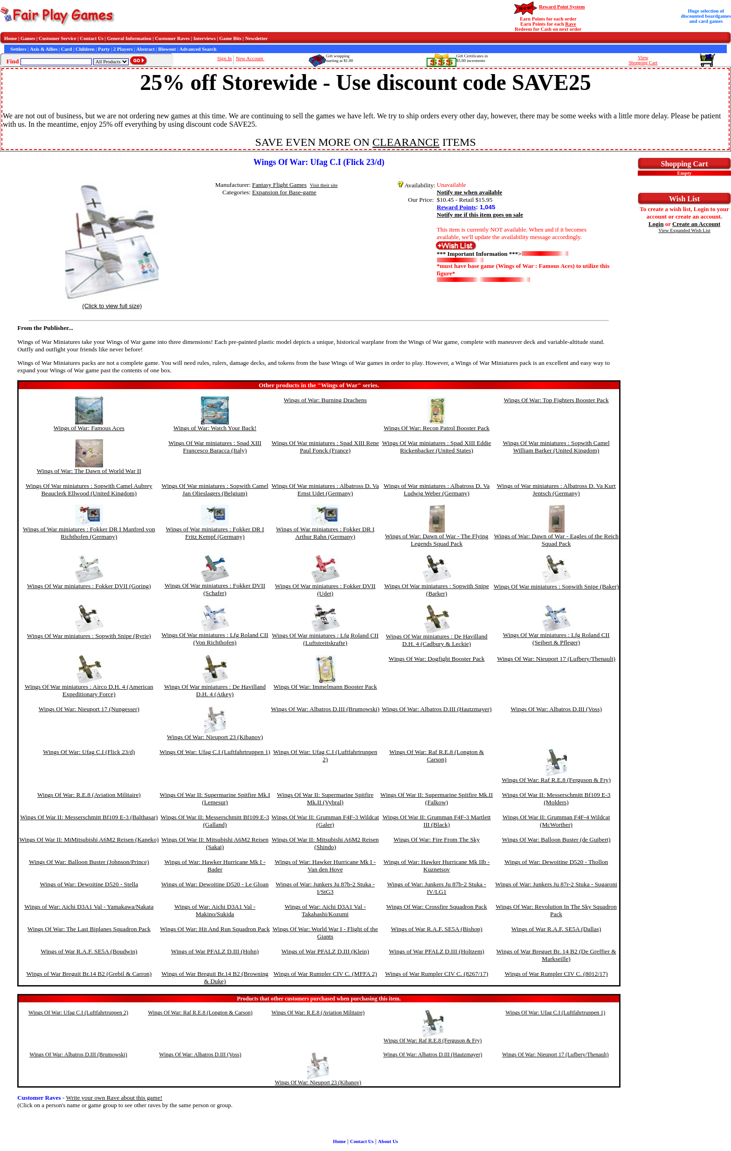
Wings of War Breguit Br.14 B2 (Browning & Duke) (215, 977)
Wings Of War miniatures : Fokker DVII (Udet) (325, 589)
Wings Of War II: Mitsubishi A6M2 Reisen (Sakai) (215, 843)
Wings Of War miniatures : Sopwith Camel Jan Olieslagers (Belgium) (214, 489)
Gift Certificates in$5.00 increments (472, 58)
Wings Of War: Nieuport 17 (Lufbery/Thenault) (556, 658)
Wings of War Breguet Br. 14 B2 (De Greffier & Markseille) (556, 955)
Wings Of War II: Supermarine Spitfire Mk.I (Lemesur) (215, 798)
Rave (570, 24)
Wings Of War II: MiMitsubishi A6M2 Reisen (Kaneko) (89, 839)
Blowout (167, 49)
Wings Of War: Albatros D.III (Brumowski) (325, 709)
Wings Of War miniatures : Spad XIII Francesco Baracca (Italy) (215, 446)
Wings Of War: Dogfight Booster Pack (437, 658)
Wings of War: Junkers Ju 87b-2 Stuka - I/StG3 (325, 888)
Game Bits (230, 38)
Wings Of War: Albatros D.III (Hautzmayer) (437, 709)
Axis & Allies (43, 49)
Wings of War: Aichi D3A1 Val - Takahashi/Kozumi (325, 910)
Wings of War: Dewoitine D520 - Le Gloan (215, 884)
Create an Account (696, 223)
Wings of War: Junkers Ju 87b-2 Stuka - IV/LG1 (436, 888)
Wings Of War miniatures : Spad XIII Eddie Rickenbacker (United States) (436, 446)
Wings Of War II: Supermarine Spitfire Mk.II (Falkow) (436, 798)
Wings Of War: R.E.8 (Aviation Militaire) (89, 794)
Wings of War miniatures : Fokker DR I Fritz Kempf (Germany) (215, 533)
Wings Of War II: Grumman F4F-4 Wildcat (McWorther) (556, 821)
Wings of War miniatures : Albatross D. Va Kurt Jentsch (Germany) (556, 489)
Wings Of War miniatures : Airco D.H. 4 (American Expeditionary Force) (89, 690)
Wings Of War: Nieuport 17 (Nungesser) (89, 709)
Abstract (145, 49)
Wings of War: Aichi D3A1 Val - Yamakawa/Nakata (88, 906)
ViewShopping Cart (642, 60)
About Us (388, 1141)
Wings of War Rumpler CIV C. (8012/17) (556, 973)
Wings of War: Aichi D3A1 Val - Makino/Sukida (214, 910)
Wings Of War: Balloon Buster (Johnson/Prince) (89, 861)
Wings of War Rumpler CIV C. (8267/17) (436, 973)
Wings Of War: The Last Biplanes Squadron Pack (89, 928)
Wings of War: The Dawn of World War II (89, 470)
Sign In (224, 58)
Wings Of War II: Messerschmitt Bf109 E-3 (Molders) (556, 798)
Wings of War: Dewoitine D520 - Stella (89, 884)
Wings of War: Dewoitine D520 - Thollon (556, 861)
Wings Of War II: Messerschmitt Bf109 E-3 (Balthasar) (89, 817)
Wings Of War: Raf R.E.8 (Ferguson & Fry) (556, 779)
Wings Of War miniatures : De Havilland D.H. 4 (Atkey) (215, 690)
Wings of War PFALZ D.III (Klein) (325, 951)
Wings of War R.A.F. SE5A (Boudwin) (89, 951)
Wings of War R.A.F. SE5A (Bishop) (436, 928)
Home (10, 38)
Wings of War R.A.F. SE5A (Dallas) (556, 928)
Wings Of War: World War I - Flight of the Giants (325, 932)
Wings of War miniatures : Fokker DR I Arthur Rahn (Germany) (325, 533)
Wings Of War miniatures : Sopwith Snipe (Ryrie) (89, 635)
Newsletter (256, 38)
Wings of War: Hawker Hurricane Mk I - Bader (215, 865)
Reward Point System (562, 6)
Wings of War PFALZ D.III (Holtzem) (436, 951)
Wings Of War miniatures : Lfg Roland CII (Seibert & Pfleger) (556, 638)
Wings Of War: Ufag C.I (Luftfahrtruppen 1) (214, 751)
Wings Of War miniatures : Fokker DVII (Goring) (89, 585)
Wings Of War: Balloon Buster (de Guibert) (556, 839)
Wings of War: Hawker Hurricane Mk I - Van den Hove (325, 865)
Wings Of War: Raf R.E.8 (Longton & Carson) (436, 755)
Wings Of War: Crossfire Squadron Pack (436, 906)
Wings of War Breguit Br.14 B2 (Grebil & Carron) (89, 973)
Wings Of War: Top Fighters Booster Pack (556, 400)
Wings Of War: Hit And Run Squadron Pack (214, 928)
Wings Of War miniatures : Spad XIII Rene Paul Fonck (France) (325, 446)
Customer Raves (172, 38)
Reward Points (456, 207)
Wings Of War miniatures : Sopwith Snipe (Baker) (556, 586)
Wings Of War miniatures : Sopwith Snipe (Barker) (436, 589)
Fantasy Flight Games (279, 184)
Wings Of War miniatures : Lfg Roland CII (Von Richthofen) (215, 638)
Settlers (18, 49)
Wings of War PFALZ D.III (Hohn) (215, 951)
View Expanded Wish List (684, 230)
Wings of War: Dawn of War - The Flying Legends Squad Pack (437, 540)
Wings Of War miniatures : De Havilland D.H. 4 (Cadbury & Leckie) (437, 640)
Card (66, 49)
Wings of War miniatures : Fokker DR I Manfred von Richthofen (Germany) (89, 533)
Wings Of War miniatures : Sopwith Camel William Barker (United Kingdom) (556, 446)
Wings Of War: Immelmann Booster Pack (325, 686)
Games (28, 38)
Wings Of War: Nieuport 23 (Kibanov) (215, 736)
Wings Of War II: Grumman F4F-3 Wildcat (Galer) (325, 821)
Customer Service (57, 38)
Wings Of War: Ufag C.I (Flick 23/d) (89, 751)
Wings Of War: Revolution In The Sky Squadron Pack (556, 910)
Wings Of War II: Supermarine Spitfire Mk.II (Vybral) (325, 798)
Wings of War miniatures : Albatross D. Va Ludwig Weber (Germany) (437, 489)
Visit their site (324, 185)
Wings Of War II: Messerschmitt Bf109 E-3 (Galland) (215, 821)
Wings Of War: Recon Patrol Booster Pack (437, 428)
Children (85, 49)
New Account (250, 58)
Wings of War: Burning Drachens (325, 400)
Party (104, 49)
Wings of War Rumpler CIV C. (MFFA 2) (325, 973)
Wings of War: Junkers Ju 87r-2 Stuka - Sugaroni (556, 884)
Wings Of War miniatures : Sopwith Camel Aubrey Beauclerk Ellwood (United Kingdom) (89, 489)
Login (656, 223)
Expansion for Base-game (284, 192)
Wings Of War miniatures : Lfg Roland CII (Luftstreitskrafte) (325, 639)
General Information (129, 38)
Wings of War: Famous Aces (89, 428)
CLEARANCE (406, 142)
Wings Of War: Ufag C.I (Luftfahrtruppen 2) (325, 755)
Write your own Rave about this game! (114, 1097)
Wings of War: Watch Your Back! (214, 428)
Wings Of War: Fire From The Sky (436, 839)
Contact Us (91, 38)
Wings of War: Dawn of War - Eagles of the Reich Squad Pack (556, 540)
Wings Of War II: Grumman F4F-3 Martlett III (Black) (436, 821)
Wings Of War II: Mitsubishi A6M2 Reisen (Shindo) (325, 843)
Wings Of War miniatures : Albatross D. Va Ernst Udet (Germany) (325, 489)
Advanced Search (197, 49)
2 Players (123, 49)
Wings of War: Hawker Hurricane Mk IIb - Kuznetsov (437, 865)
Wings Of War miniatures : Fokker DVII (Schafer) (215, 589)
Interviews (204, 38)
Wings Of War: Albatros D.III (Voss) (556, 709)
